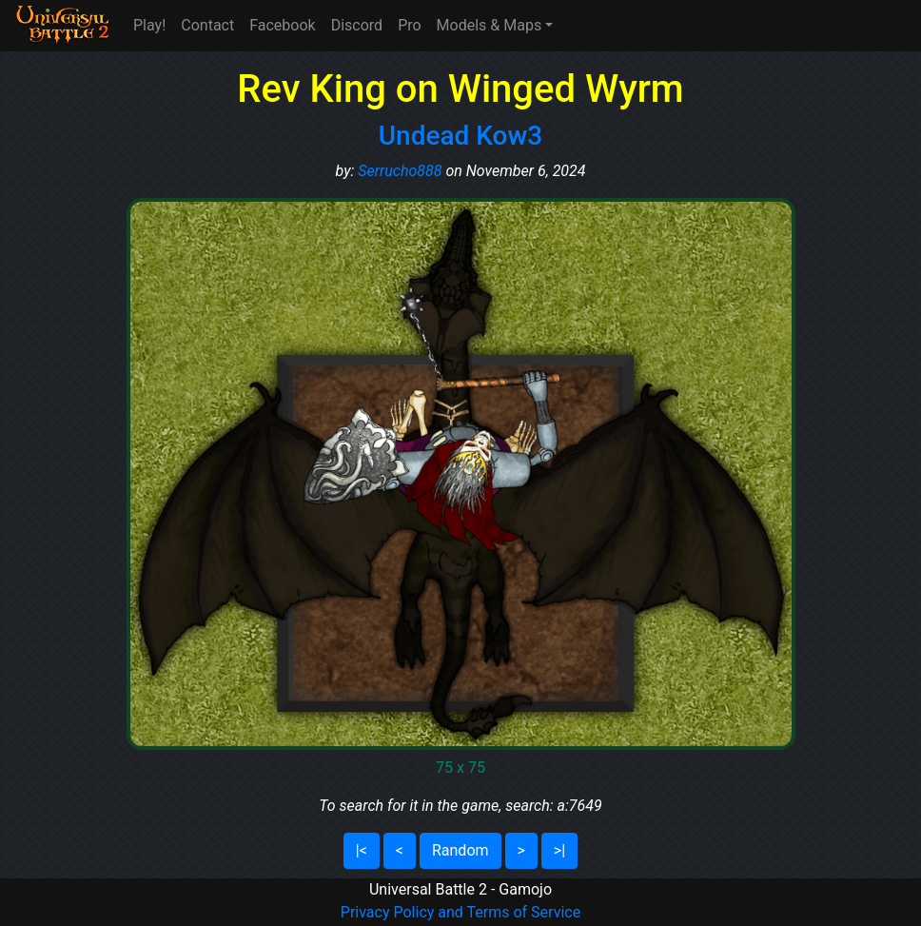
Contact (207, 25)
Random (460, 850)
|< (361, 850)
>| (559, 850)
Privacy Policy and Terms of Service (460, 912)
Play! (149, 25)
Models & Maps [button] (489, 25)
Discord (356, 25)
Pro (409, 25)
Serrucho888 (399, 171)
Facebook (282, 25)
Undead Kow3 (460, 135)
